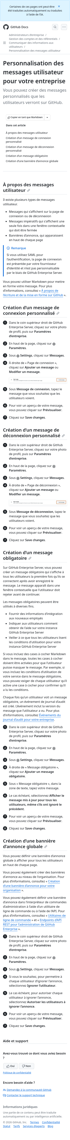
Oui (11, 1066)
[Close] (59, 6)
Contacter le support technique (24, 1095)
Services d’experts (34, 1126)
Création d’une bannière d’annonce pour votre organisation (31, 885)
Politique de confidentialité (17, 1072)
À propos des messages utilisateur (28, 187)
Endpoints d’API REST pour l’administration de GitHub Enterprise (32, 924)
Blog (50, 1126)
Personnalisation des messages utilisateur (34, 50)
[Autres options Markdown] (47, 117)
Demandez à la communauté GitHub (27, 1090)
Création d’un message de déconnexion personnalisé (34, 432)
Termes (34, 1122)
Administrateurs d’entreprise (26, 35)
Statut (6, 1126)
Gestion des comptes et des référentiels (33, 39)
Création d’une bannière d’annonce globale (29, 843)
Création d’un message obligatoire (28, 555)
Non (26, 1066)
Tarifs (16, 1126)
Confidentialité (51, 1122)
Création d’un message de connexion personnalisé (31, 310)
